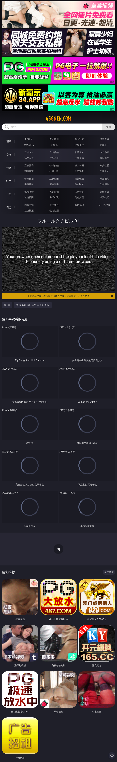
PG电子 (29, 139)
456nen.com (58, 118)
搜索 (108, 126)
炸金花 (54, 144)
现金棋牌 (79, 144)
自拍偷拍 (54, 152)
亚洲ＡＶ (29, 152)
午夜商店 (54, 204)
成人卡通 (79, 165)
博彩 (8, 141)
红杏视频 (29, 210)
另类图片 (104, 184)
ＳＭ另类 (104, 157)
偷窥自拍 (29, 178)
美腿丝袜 (29, 184)
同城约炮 (29, 204)
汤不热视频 (104, 204)
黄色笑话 (79, 197)
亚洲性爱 (29, 165)
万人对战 (79, 139)
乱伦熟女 (79, 171)
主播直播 (79, 157)
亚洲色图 (54, 178)
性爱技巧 (104, 197)
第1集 (7, 305)
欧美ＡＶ (79, 152)
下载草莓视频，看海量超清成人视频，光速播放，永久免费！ (70, 296)
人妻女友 (79, 191)
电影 (8, 168)
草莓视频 (79, 204)
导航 (8, 207)
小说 (8, 194)
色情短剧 (54, 210)
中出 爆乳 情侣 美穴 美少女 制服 (32, 305)
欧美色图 (79, 178)
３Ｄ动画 (104, 152)
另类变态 (104, 171)
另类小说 (54, 197)
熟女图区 (79, 184)
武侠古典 (104, 191)
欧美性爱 (104, 165)
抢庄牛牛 (104, 144)
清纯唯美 (54, 184)
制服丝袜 (29, 171)
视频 (8, 154)
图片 (8, 181)
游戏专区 (104, 139)
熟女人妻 (29, 157)
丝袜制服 (54, 157)
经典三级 (54, 171)
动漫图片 (104, 178)
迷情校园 (29, 197)
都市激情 (29, 191)
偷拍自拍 (54, 165)
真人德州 (54, 139)
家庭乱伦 (54, 191)
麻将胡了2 (29, 144)
